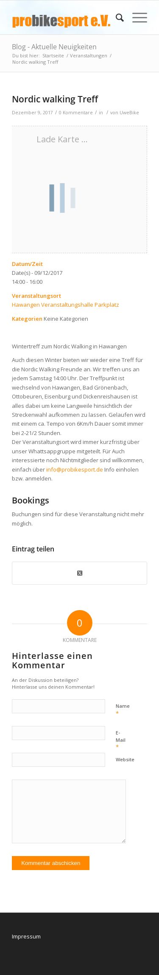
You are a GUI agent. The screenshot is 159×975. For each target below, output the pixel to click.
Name (123, 710)
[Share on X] (79, 573)
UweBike (129, 113)
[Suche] (115, 17)
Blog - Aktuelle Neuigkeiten (54, 46)
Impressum (26, 936)
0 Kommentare (76, 113)
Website (125, 759)
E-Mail (121, 740)
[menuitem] (115, 17)
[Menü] (135, 17)
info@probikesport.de (74, 469)
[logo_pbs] (66, 17)
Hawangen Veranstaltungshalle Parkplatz (65, 304)
